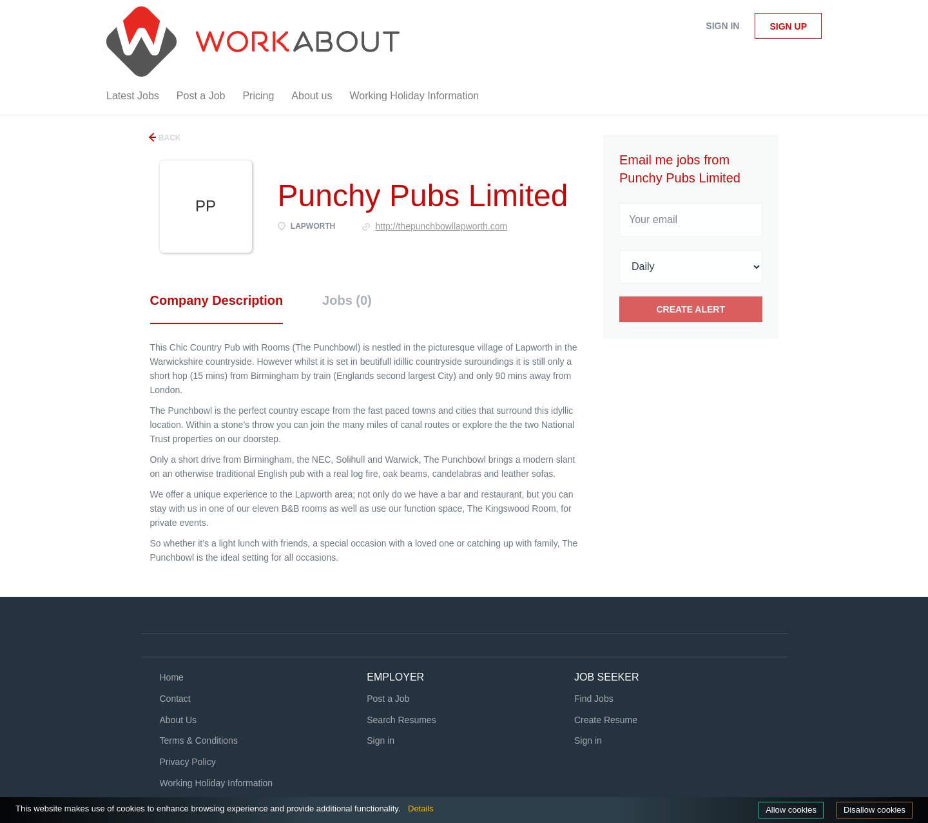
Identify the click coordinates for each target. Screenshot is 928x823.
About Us (178, 720)
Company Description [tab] (217, 300)
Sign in (722, 26)
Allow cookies (791, 810)
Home (172, 677)
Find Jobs (594, 698)
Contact (175, 698)
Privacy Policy (188, 762)
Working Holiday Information (216, 783)
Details (421, 808)
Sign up (788, 26)
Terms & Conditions (199, 740)
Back (169, 137)
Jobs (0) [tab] (347, 300)
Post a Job (388, 698)
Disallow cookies (874, 810)
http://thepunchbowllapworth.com (442, 226)
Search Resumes (401, 720)
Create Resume (605, 720)
